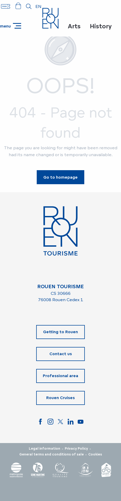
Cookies (95, 454)
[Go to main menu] (10, 26)
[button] (28, 6)
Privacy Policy (76, 448)
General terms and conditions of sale (51, 454)
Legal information (44, 448)
